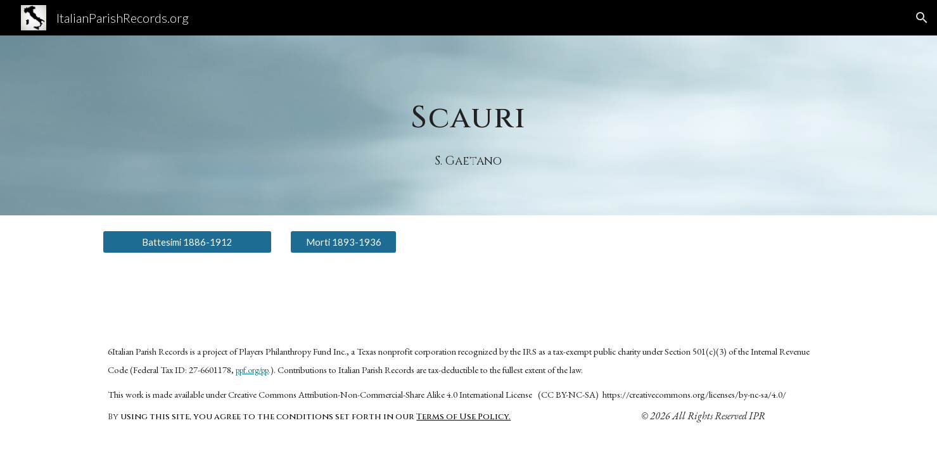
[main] (469, 106)
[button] (922, 18)
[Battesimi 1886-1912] (187, 241)
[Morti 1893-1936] (343, 241)
